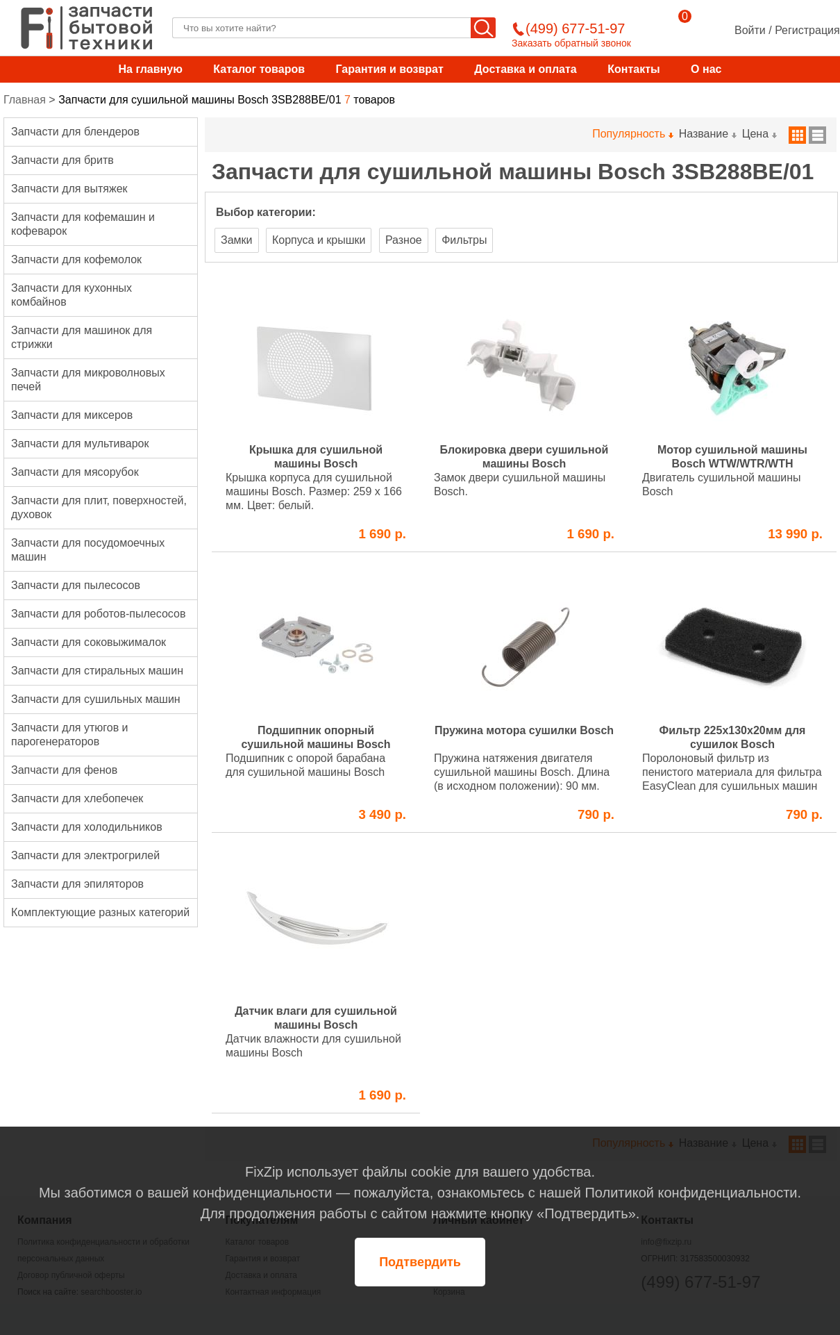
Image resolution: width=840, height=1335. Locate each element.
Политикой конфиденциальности (691, 1192)
